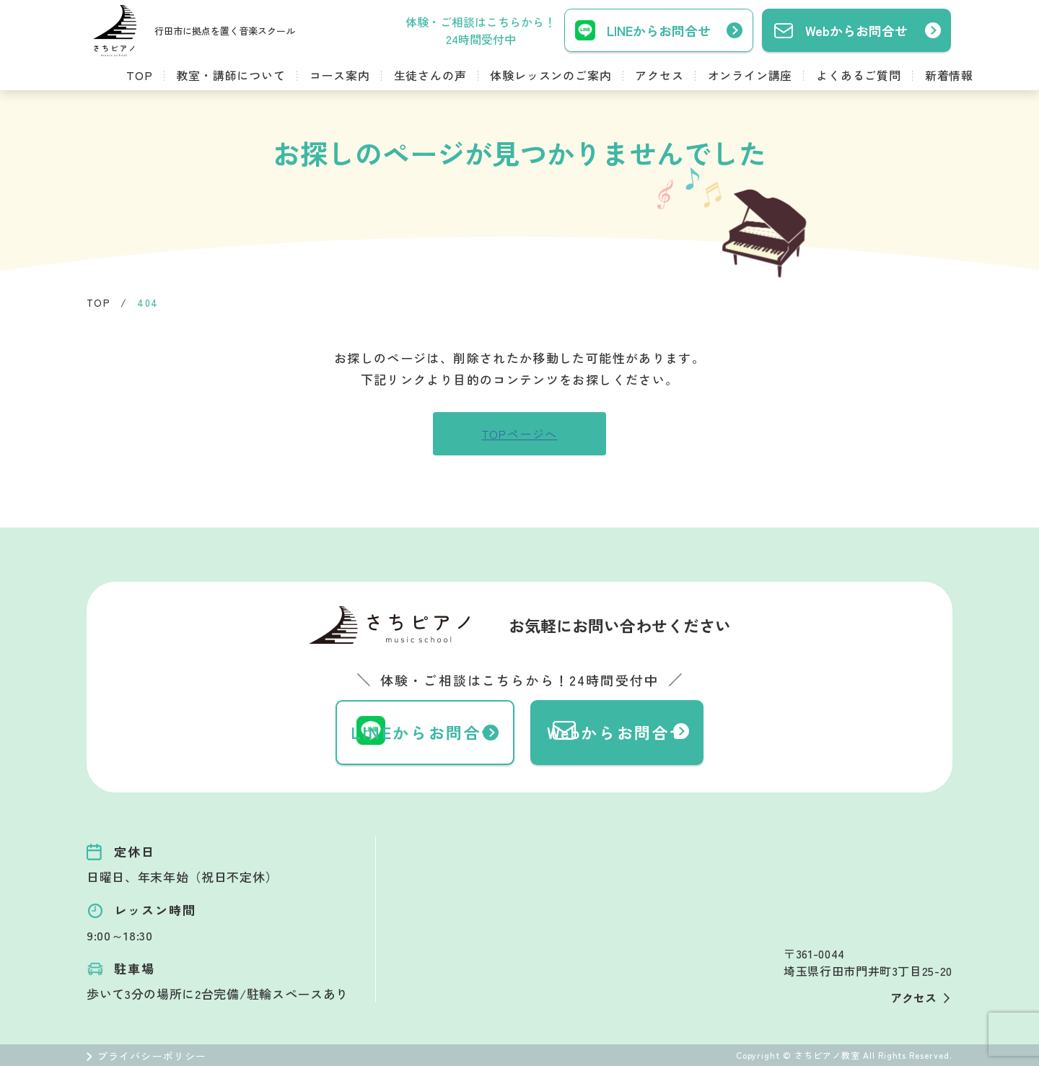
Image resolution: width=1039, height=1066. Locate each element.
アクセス (659, 75)
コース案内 (340, 75)
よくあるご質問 (858, 75)
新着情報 (949, 75)
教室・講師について (230, 75)
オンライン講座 (750, 75)
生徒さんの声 (430, 75)
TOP (139, 75)
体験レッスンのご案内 (550, 75)
